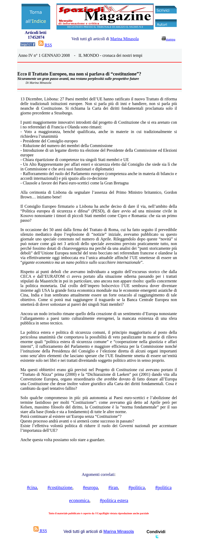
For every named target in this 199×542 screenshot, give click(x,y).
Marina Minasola (124, 39)
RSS (48, 45)
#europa (90, 487)
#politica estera (114, 500)
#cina (32, 487)
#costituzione (59, 487)
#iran (113, 487)
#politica (137, 487)
